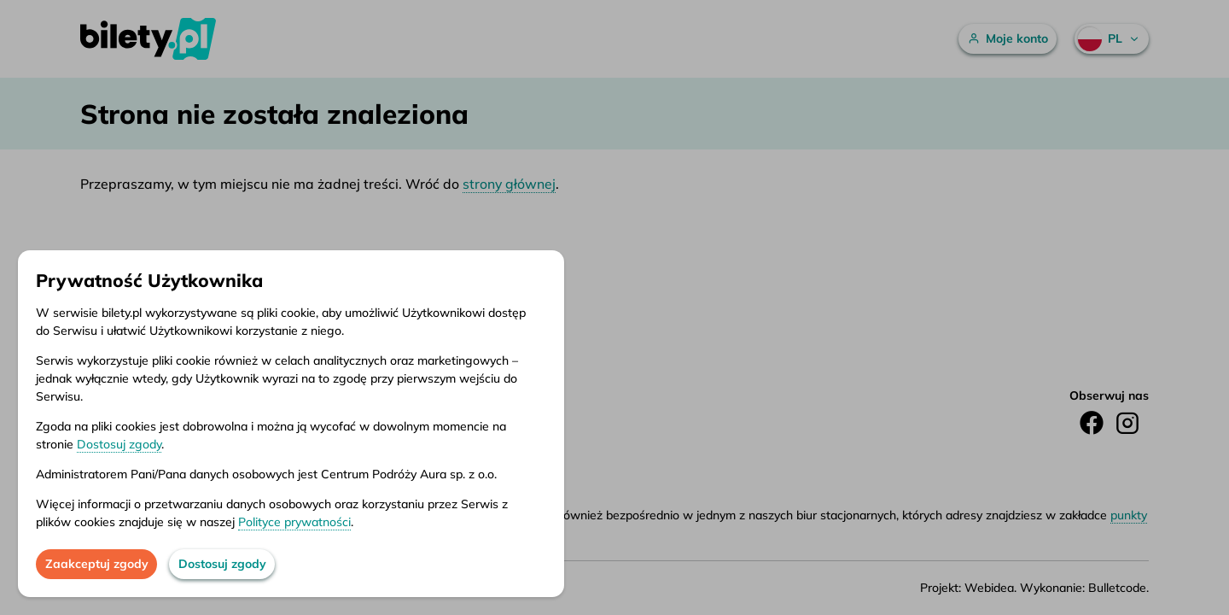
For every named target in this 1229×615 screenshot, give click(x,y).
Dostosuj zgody (119, 444)
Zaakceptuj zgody (97, 563)
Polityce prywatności (294, 522)
